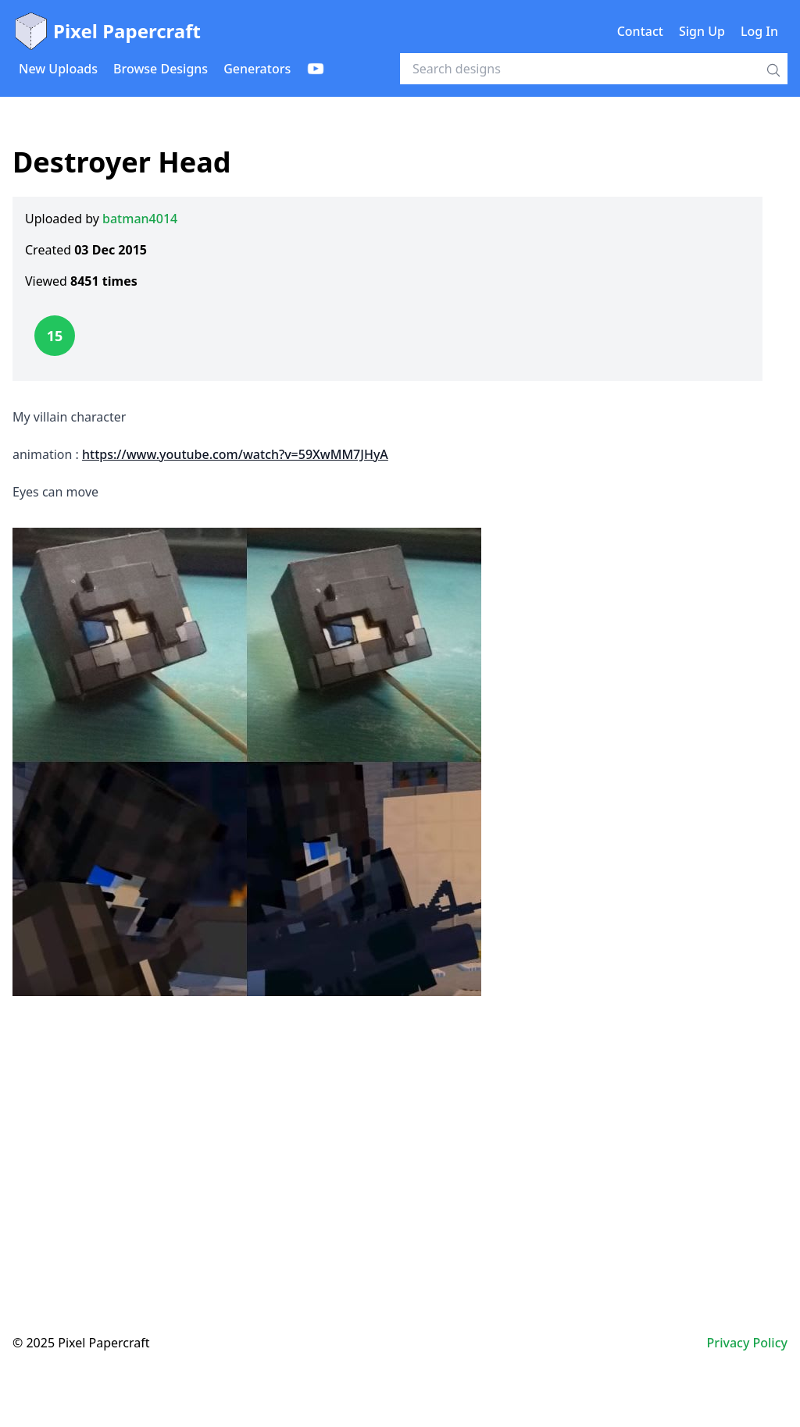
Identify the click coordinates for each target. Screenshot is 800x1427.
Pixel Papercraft (106, 31)
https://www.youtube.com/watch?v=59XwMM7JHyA (235, 454)
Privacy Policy (747, 1342)
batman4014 (139, 218)
